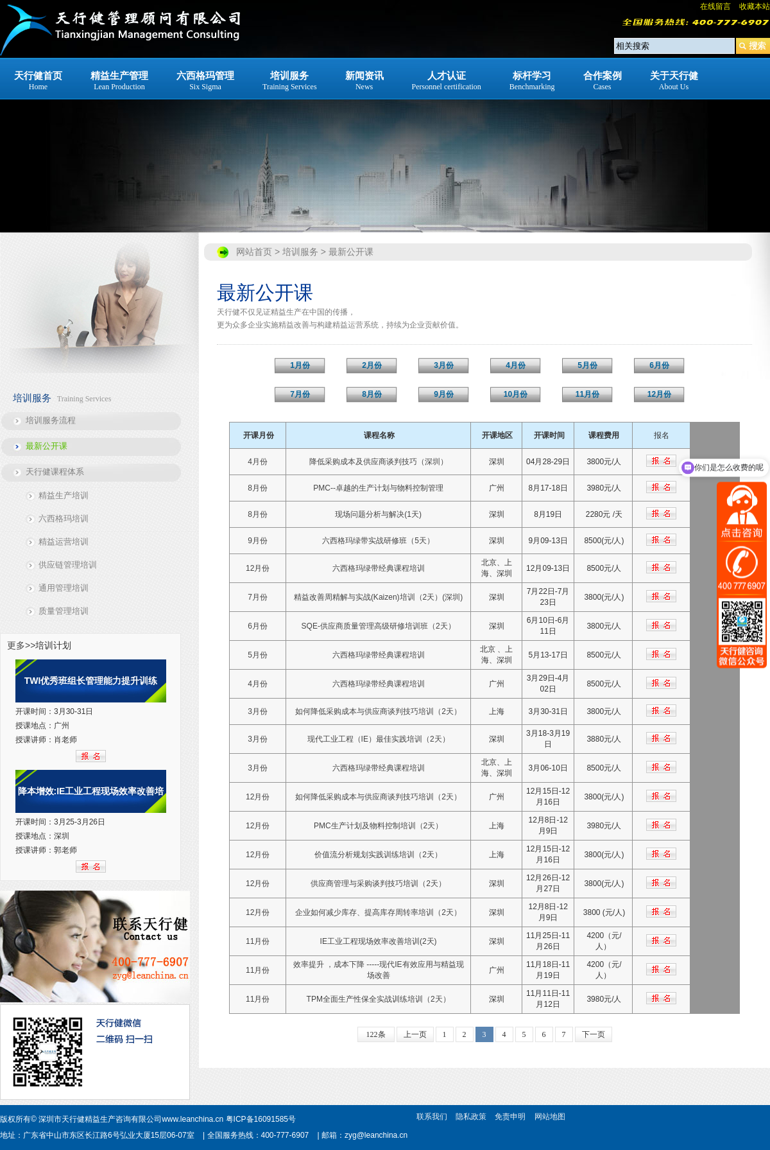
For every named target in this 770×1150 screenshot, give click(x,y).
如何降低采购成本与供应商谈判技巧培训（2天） (378, 711)
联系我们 (431, 1116)
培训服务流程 (51, 420)
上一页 (415, 1034)
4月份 (258, 461)
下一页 (593, 1034)
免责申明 (510, 1116)
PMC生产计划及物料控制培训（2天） (378, 825)
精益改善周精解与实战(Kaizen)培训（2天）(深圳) (378, 597)
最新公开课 (46, 446)
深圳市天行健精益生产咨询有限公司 (100, 1119)
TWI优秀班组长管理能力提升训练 (91, 680)
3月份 (258, 711)
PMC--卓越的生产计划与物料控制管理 (378, 488)
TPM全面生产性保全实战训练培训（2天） (378, 999)
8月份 (258, 488)
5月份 (258, 654)
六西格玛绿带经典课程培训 (378, 568)
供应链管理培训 (67, 565)
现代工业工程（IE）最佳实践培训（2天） (378, 739)
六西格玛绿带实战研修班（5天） (378, 540)
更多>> (21, 645)
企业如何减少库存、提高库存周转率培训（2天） (378, 912)
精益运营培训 (63, 541)
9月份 (258, 540)
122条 (376, 1034)
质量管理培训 (63, 611)
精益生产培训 (63, 495)
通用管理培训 (63, 588)
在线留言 (715, 6)
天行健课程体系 (55, 471)
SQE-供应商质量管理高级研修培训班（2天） (379, 626)
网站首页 (254, 252)
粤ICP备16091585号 (261, 1119)
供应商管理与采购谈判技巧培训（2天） (378, 883)
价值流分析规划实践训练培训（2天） (378, 854)
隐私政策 (471, 1116)
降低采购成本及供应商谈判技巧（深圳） (378, 461)
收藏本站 (754, 6)
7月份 (258, 597)
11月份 (258, 941)
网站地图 (550, 1116)
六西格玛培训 (63, 518)
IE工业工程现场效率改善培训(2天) (378, 941)
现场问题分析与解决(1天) (378, 514)
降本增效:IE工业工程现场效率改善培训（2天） (91, 799)
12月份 (258, 568)
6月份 (258, 626)
